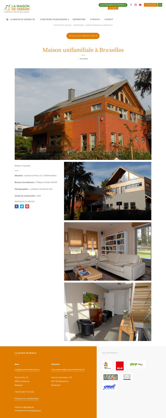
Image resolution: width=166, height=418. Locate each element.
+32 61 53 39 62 (150, 5)
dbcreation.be (28, 407)
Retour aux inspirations (82, 36)
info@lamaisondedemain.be (27, 369)
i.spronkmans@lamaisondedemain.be (68, 369)
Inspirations (79, 25)
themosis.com (35, 410)
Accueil (68, 25)
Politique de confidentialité (27, 398)
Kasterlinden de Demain (112, 5)
